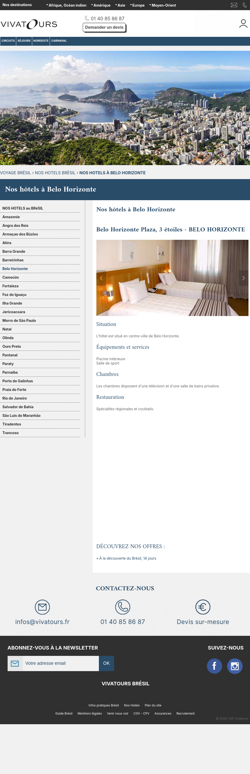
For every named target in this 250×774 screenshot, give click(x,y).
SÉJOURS (23, 40)
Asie (121, 5)
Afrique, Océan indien (67, 5)
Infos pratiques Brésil (104, 705)
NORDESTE (41, 40)
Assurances (162, 713)
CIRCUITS (8, 40)
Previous (101, 278)
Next (243, 278)
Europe (138, 5)
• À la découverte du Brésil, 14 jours (126, 558)
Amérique (102, 5)
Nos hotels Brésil (55, 172)
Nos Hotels (132, 705)
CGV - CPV (142, 713)
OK (106, 663)
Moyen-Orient (164, 5)
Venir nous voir (118, 713)
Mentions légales (90, 713)
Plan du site (153, 705)
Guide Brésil (64, 713)
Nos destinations (17, 5)
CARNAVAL (59, 40)
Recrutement (185, 713)
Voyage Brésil (15, 172)
